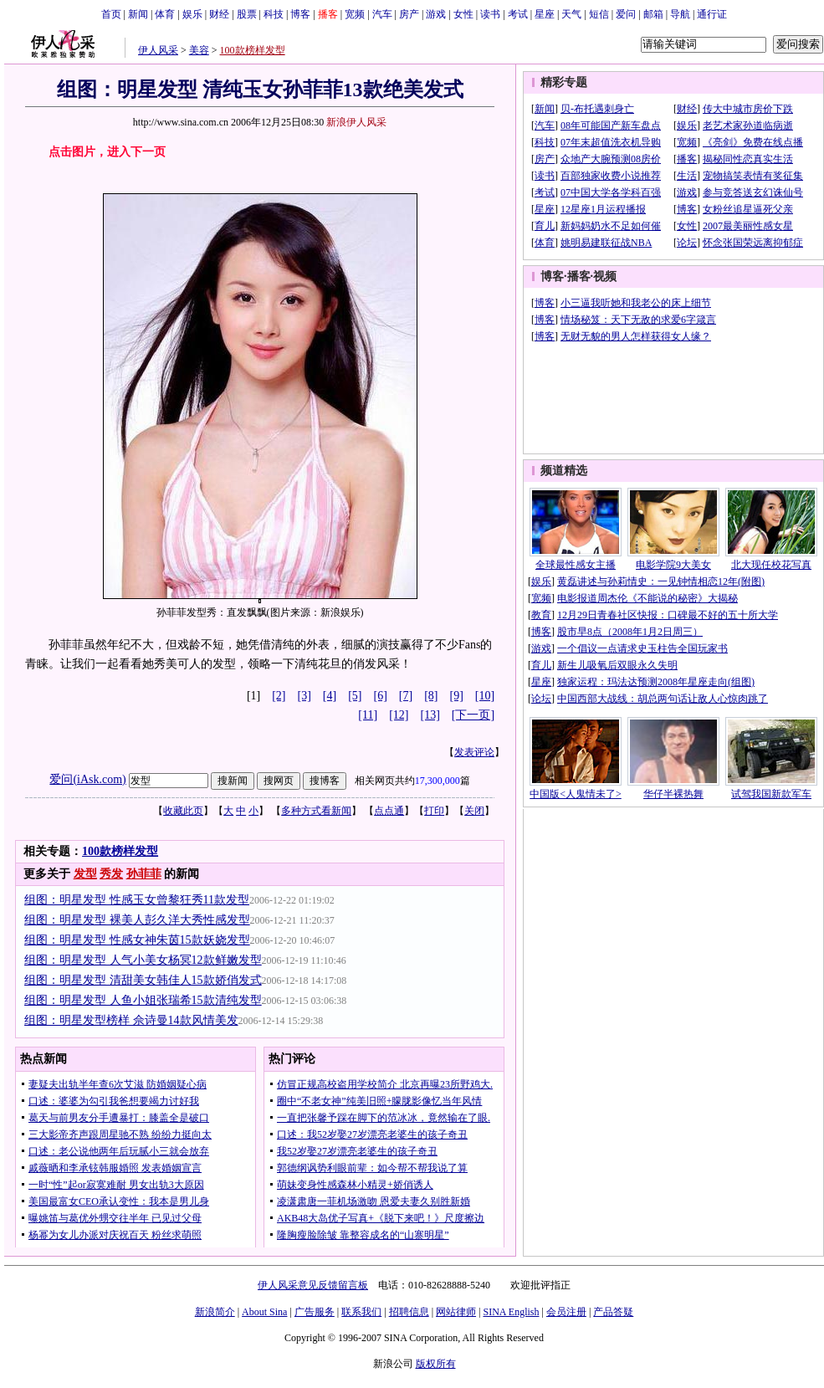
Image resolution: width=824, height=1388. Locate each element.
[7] (405, 695)
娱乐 (192, 14)
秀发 (111, 874)
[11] (367, 715)
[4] (329, 695)
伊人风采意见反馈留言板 (313, 1285)
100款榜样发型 (252, 50)
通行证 (712, 14)
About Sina (264, 1312)
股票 (247, 14)
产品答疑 (613, 1312)
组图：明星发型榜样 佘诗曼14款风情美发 (131, 1020)
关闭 (474, 811)
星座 (545, 14)
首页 (111, 14)
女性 (463, 14)
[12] (398, 715)
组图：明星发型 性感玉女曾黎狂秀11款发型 (136, 900)
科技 (274, 14)
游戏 (436, 14)
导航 (680, 14)
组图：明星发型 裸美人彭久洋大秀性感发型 (137, 920)
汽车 (382, 14)
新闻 (138, 14)
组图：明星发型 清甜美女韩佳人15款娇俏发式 (143, 980)
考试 (518, 14)
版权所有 (436, 1364)
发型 (85, 874)
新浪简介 (215, 1312)
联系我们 (361, 1312)
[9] (456, 695)
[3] (304, 695)
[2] (278, 695)
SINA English (511, 1312)
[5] (354, 695)
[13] (430, 715)
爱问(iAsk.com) (87, 779)
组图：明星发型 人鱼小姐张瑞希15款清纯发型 (143, 1000)
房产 (409, 14)
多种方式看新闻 (316, 811)
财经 (219, 14)
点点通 (389, 811)
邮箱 (653, 14)
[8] (431, 695)
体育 (165, 14)
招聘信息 (409, 1312)
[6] (380, 695)
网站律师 (456, 1312)
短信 (599, 14)
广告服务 (314, 1312)
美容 (199, 50)
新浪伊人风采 (356, 122)
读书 (490, 14)
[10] (484, 695)
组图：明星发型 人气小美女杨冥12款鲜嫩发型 (143, 960)
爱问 (626, 14)
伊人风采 (158, 50)
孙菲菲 (143, 874)
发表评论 (474, 752)
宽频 (355, 14)
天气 (571, 14)
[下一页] (473, 715)
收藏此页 (183, 811)
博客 (300, 14)
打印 (434, 811)
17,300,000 (437, 780)
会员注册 (566, 1312)
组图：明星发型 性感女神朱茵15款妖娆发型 (137, 940)
